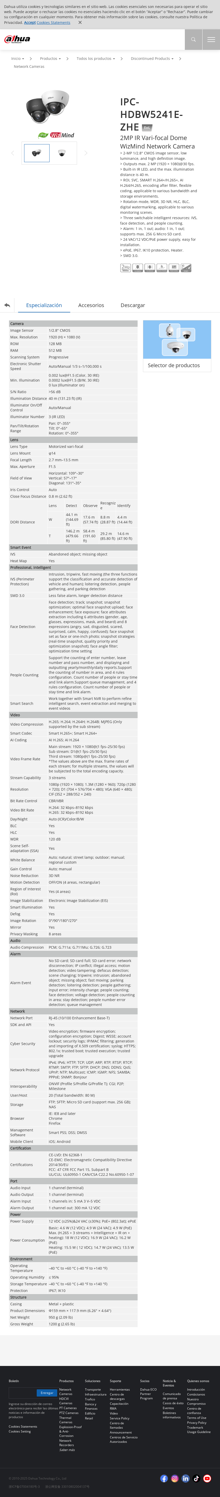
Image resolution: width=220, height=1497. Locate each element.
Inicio (16, 58)
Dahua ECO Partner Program (148, 1393)
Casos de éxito (173, 1403)
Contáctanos (196, 1394)
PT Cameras (68, 1408)
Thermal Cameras (65, 1420)
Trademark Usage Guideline (199, 1429)
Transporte (93, 1389)
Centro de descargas (117, 1396)
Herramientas (120, 1389)
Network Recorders (66, 1442)
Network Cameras (29, 66)
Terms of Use (196, 1418)
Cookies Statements (53, 22)
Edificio (90, 1413)
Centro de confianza (194, 1410)
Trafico (90, 1399)
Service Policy (119, 1418)
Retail (89, 1418)
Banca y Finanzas (91, 1406)
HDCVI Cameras (65, 1401)
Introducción (196, 1389)
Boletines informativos (172, 1415)
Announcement (121, 1432)
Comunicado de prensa (172, 1396)
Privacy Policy (196, 1422)
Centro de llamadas (117, 1425)
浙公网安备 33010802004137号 (67, 1486)
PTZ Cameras (69, 1413)
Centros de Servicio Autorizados (124, 1439)
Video (114, 1413)
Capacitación (119, 1403)
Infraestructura (96, 1394)
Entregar (47, 1393)
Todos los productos (94, 58)
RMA (113, 1408)
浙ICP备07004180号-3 (24, 1486)
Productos (48, 58)
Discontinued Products (150, 58)
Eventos (168, 1408)
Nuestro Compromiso (196, 1401)
